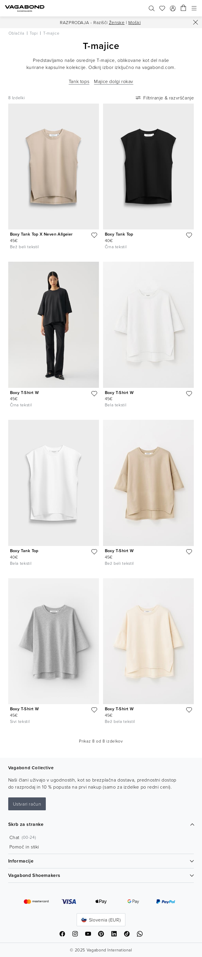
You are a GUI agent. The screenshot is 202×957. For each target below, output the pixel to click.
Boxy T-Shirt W (24, 392)
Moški (134, 22)
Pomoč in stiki (24, 846)
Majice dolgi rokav (113, 81)
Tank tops (79, 81)
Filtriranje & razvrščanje (164, 97)
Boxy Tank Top (119, 234)
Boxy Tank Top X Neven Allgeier (41, 234)
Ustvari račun (27, 804)
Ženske (117, 22)
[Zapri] (195, 22)
